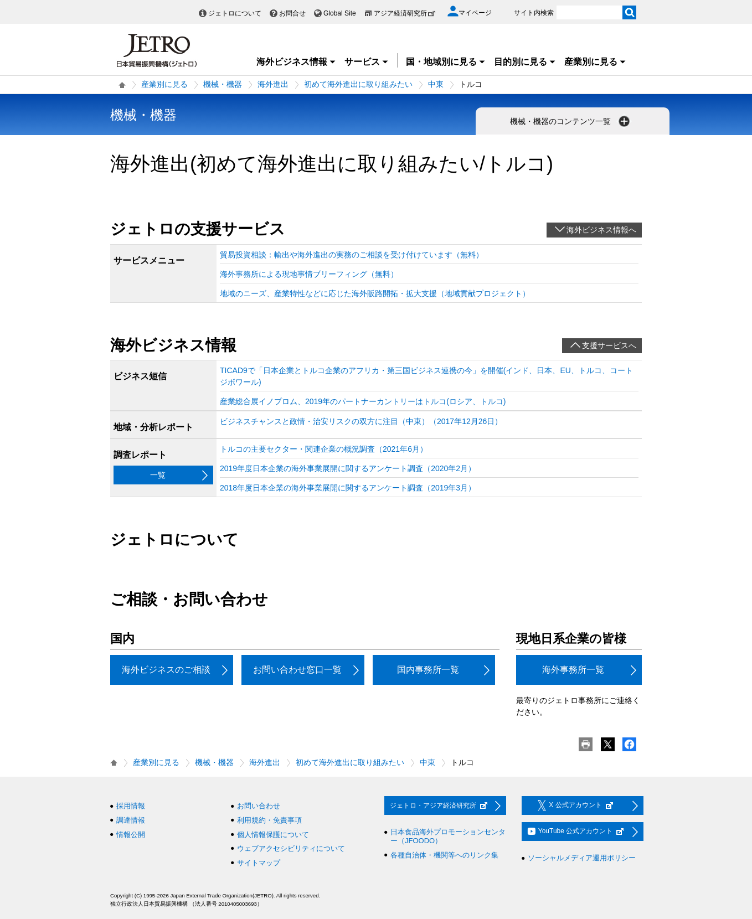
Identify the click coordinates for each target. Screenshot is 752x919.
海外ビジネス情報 (296, 61)
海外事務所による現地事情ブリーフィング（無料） (309, 274)
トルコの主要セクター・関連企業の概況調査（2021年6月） (323, 449)
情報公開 (130, 834)
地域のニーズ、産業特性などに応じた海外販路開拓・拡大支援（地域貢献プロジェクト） (375, 293)
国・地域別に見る (446, 61)
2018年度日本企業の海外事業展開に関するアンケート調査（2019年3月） (348, 487)
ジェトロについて (234, 13)
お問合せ (292, 13)
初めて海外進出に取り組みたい (358, 84)
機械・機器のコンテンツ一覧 (571, 121)
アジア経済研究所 (405, 13)
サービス (366, 61)
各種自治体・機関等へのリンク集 (444, 855)
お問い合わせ (258, 806)
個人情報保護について (273, 834)
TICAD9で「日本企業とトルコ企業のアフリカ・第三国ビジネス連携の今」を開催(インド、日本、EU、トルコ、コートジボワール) (426, 376)
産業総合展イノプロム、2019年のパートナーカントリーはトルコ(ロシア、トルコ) (363, 401)
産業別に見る (595, 61)
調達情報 (130, 820)
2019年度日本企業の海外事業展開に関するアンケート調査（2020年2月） (348, 468)
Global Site (339, 13)
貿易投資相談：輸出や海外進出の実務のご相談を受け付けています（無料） (351, 254)
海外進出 (273, 84)
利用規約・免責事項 (269, 820)
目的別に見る (525, 61)
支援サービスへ (609, 345)
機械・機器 (222, 84)
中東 (436, 84)
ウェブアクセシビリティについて (291, 848)
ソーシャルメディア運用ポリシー (582, 858)
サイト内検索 (534, 13)
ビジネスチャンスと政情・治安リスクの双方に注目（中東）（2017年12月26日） (361, 421)
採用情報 (130, 806)
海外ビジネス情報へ (601, 229)
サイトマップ (258, 863)
